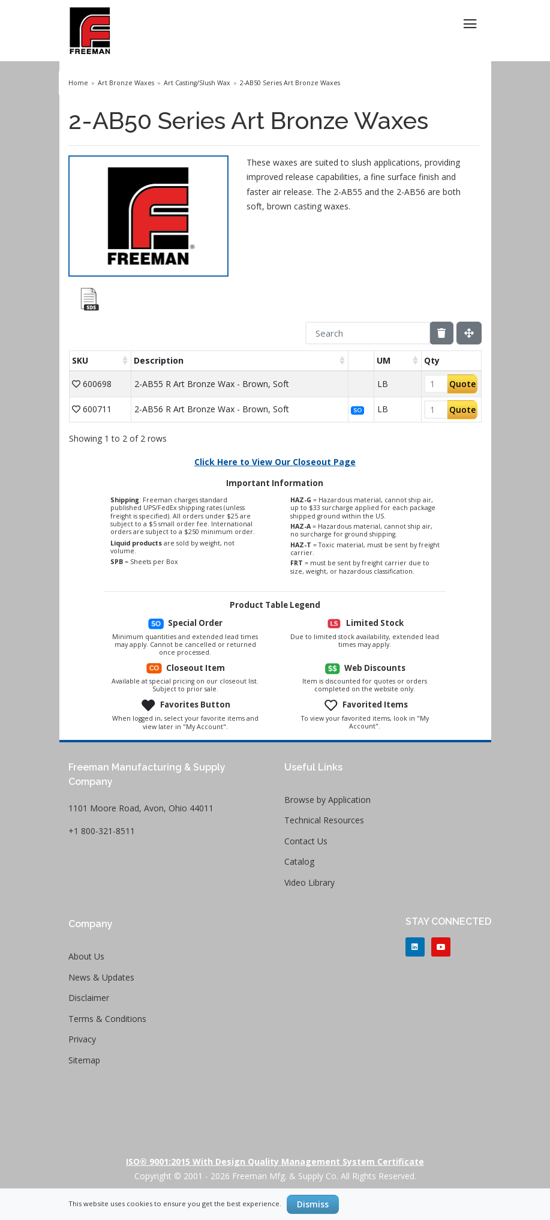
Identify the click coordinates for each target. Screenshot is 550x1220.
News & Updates (101, 977)
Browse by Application (327, 799)
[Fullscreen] (469, 333)
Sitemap (84, 1060)
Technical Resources (324, 820)
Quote (462, 383)
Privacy (82, 1039)
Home (78, 83)
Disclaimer (88, 997)
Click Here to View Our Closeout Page (275, 461)
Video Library (309, 882)
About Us (86, 956)
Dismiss (313, 1204)
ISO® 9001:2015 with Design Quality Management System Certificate (275, 1161)
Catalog (299, 861)
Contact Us (305, 841)
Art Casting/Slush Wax (197, 83)
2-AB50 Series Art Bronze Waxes (290, 83)
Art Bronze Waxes (126, 83)
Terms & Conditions (107, 1018)
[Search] (367, 333)
